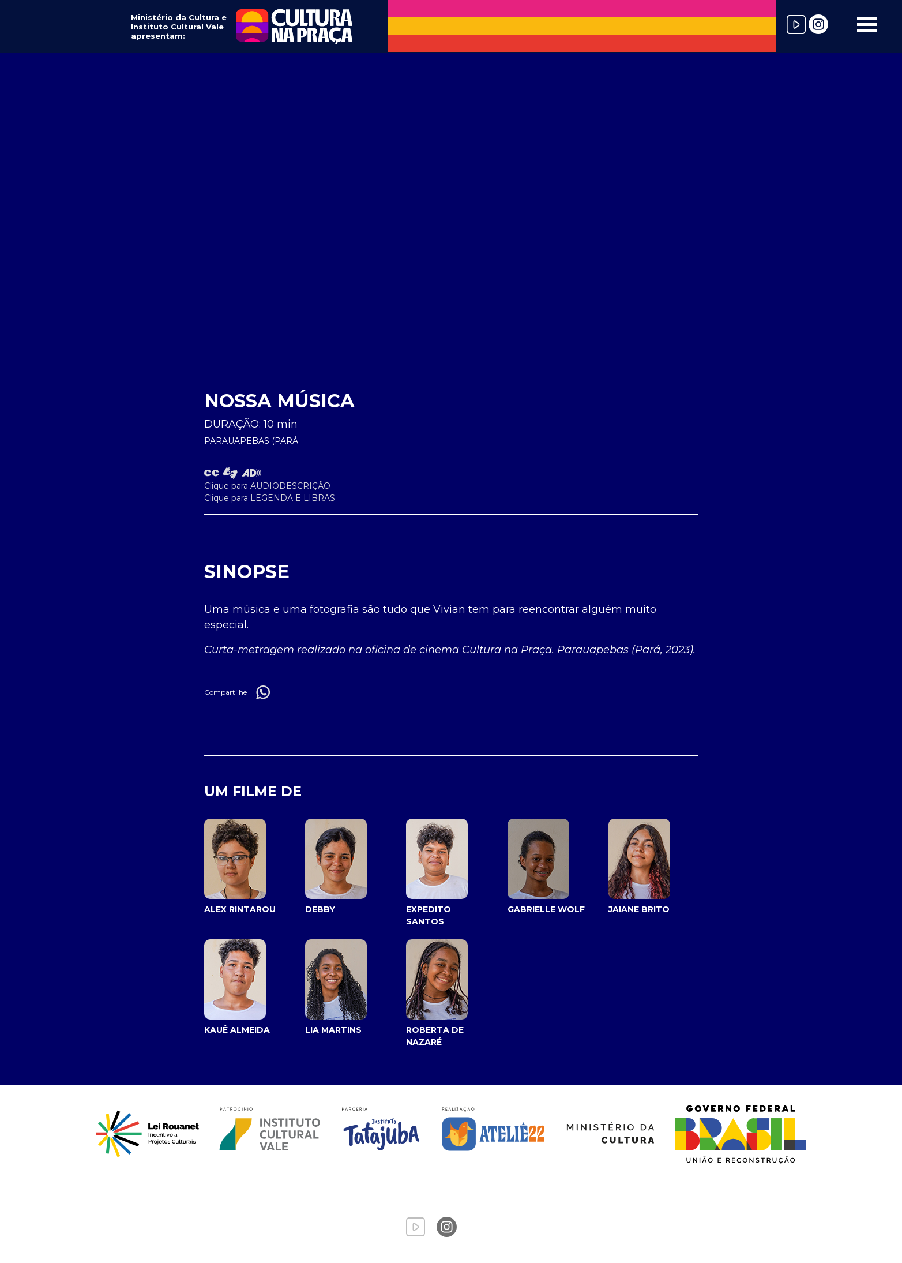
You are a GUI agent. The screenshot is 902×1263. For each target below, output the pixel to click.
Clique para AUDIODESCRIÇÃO (267, 486)
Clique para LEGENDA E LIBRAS (269, 498)
